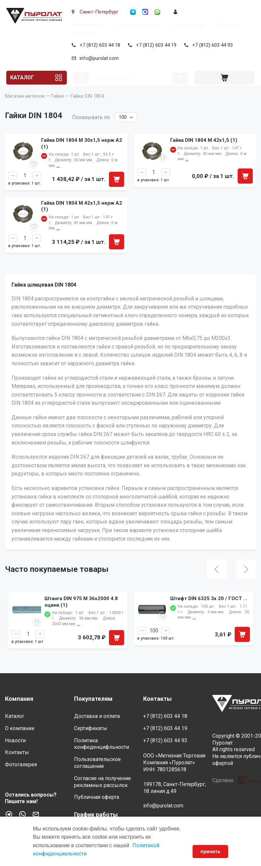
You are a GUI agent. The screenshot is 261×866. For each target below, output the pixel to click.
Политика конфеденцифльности (101, 744)
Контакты (81, 33)
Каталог (23, 78)
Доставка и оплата (138, 25)
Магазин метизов (24, 106)
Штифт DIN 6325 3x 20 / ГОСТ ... (208, 608)
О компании (83, 25)
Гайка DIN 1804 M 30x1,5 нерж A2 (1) (81, 153)
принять (210, 851)
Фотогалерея (188, 25)
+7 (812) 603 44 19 (155, 45)
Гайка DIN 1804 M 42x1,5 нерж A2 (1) (81, 216)
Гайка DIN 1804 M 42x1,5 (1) (203, 150)
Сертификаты (90, 728)
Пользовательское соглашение (97, 762)
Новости (226, 25)
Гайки (57, 106)
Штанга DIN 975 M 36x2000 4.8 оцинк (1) (81, 611)
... (78, 633)
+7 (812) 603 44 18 (98, 45)
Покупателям (93, 698)
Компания (19, 698)
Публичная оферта (96, 797)
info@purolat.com (97, 58)
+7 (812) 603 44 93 (211, 45)
